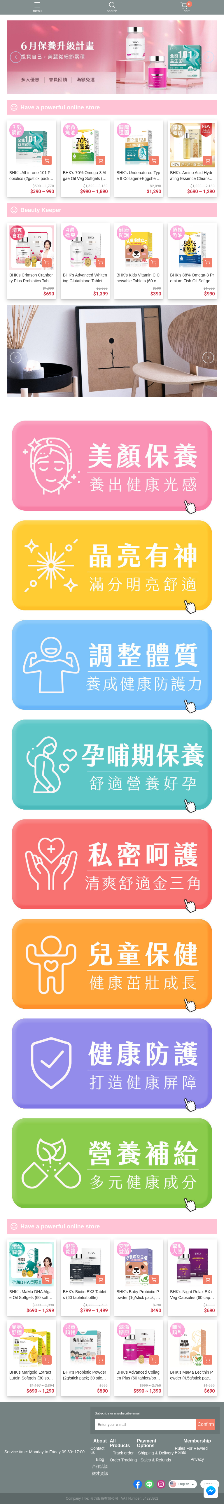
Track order (123, 1453)
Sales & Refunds (156, 1460)
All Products (120, 1443)
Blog (100, 1459)
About (100, 1441)
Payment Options (146, 1443)
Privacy (197, 1459)
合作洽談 (100, 1466)
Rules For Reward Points (191, 1450)
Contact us (97, 1450)
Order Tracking (123, 1460)
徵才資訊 (100, 1473)
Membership (197, 1441)
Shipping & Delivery (156, 1453)
